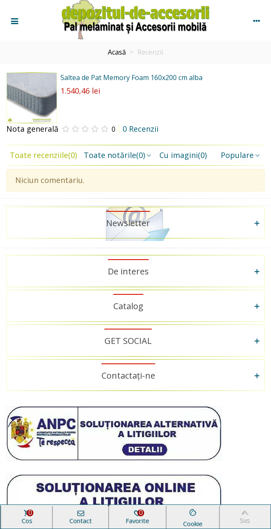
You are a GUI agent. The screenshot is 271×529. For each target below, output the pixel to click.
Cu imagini (183, 155)
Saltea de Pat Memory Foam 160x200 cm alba (131, 77)
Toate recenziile (43, 155)
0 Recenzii (141, 129)
